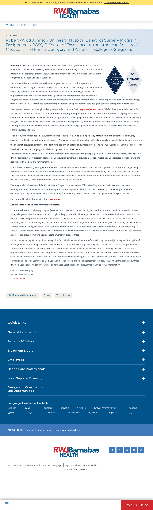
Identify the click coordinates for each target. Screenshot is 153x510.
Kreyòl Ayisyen (102, 407)
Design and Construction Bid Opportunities (26, 389)
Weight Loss (64, 295)
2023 (23, 25)
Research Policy (90, 465)
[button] (137, 505)
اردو (130, 412)
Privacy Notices (15, 465)
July (35, 25)
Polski (51, 412)
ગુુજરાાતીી (81, 407)
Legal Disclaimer (73, 465)
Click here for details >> (116, 2)
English (12, 407)
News (48, 295)
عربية (27, 407)
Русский (92, 412)
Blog (12, 25)
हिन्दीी (113, 407)
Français (64, 407)
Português (74, 412)
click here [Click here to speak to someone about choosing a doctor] (75, 430)
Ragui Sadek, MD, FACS (91, 109)
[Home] (76, 13)
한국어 (11, 412)
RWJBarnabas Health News (23, 295)
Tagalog (47, 407)
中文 (30, 412)
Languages (57, 465)
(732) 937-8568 (17, 278)
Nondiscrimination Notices (37, 465)
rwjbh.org (55, 199)
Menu (6, 505)
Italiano (133, 407)
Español (113, 412)
